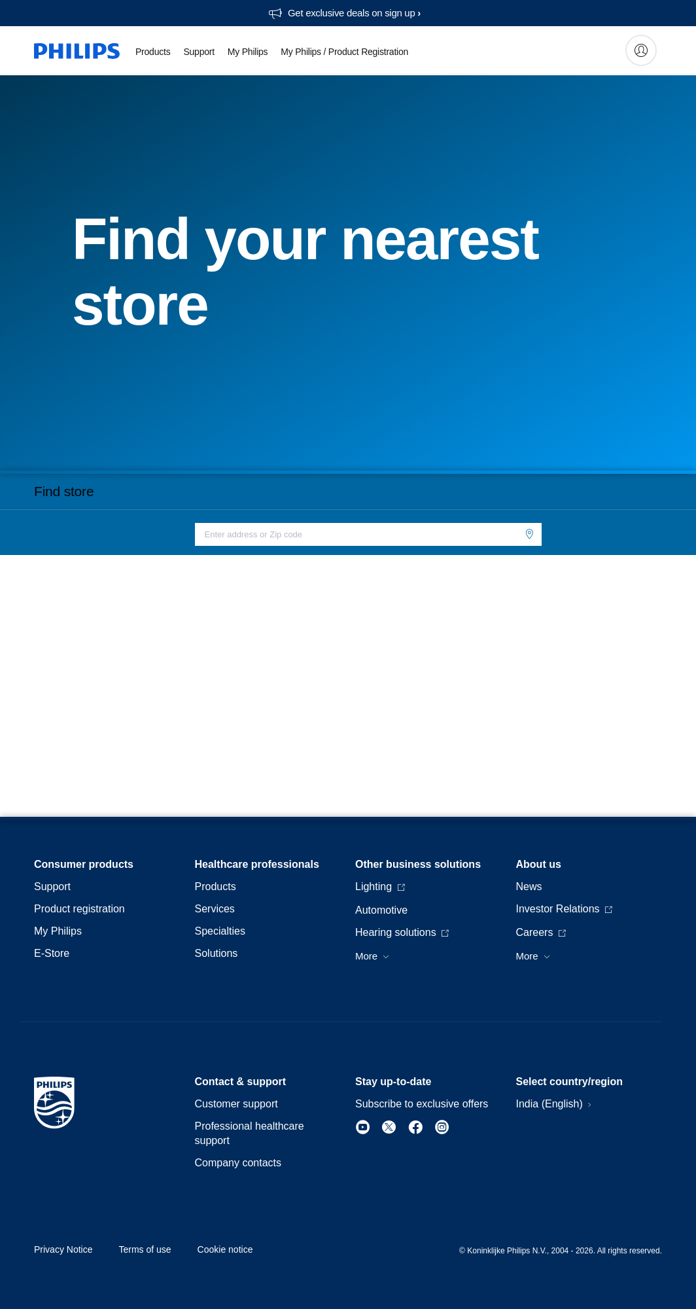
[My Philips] (641, 50)
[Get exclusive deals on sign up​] (344, 13)
